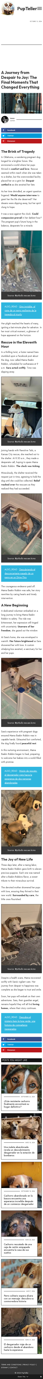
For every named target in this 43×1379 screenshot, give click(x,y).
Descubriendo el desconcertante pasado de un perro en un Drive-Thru (20, 573)
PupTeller (27, 8)
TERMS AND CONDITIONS (11, 1364)
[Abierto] (39, 8)
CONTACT (14, 1367)
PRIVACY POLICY (29, 1364)
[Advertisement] (21, 45)
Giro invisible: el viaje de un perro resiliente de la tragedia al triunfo (20, 310)
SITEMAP (4, 1367)
